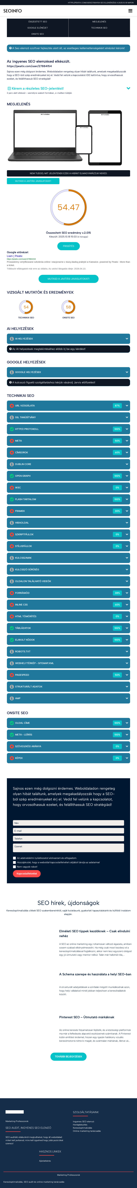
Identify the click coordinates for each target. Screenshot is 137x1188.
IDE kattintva (93, 75)
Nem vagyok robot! (25, 866)
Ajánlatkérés (45, 1161)
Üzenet (18, 846)
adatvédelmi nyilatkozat (33, 858)
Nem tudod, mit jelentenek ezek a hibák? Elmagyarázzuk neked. (68, 173)
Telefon (18, 838)
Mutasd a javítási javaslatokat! (33, 181)
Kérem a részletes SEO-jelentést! (38, 88)
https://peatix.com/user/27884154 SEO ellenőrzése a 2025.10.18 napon (101, 3)
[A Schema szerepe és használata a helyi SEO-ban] (68, 987)
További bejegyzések (68, 1056)
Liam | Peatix (15, 256)
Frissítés (68, 246)
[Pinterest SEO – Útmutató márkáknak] (68, 1030)
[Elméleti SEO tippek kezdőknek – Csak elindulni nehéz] (68, 944)
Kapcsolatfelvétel (27, 873)
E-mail (18, 830)
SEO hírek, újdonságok (68, 902)
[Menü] (130, 10)
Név (16, 823)
